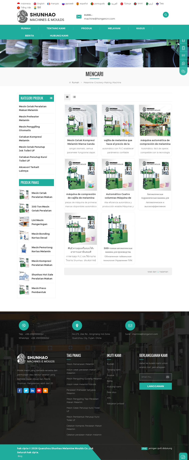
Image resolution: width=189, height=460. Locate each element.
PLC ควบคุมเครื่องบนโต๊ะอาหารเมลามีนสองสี (81, 250)
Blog (20, 456)
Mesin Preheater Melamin (29, 118)
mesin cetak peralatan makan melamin (81, 371)
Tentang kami (55, 28)
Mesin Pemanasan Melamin (80, 364)
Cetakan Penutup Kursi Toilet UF (33, 159)
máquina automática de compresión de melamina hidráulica (155, 142)
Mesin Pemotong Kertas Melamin (42, 249)
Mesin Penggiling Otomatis (29, 128)
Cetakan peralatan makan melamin (84, 434)
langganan (155, 386)
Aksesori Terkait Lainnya (29, 169)
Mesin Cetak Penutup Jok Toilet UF (32, 148)
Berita (29, 35)
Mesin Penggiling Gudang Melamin (84, 378)
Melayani (114, 28)
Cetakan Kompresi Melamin (30, 138)
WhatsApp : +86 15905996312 (34, 338)
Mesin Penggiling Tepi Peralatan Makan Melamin (83, 400)
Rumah (25, 28)
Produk (86, 28)
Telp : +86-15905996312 (31, 334)
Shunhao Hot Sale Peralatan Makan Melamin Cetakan (42, 277)
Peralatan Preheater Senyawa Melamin (81, 391)
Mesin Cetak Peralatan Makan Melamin (32, 108)
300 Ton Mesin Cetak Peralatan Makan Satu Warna (41, 209)
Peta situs (111, 392)
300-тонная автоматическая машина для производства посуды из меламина (118, 250)
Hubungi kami (59, 35)
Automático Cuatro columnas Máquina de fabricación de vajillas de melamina (118, 196)
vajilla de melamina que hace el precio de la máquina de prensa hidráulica (118, 142)
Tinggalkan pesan (183, 456)
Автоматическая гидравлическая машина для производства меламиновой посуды (155, 196)
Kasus (140, 28)
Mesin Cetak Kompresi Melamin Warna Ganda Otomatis (81, 142)
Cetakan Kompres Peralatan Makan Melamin (84, 427)
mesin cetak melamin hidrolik (81, 384)
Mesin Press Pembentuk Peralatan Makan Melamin (42, 290)
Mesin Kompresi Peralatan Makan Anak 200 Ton (42, 263)
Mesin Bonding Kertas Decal (41, 235)
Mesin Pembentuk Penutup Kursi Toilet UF (83, 418)
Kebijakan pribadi (115, 403)
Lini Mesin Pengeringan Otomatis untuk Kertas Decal (41, 222)
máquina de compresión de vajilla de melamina (81, 196)
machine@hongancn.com (99, 18)
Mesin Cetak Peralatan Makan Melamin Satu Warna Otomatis (42, 195)
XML (109, 398)
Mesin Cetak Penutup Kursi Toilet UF (83, 409)
